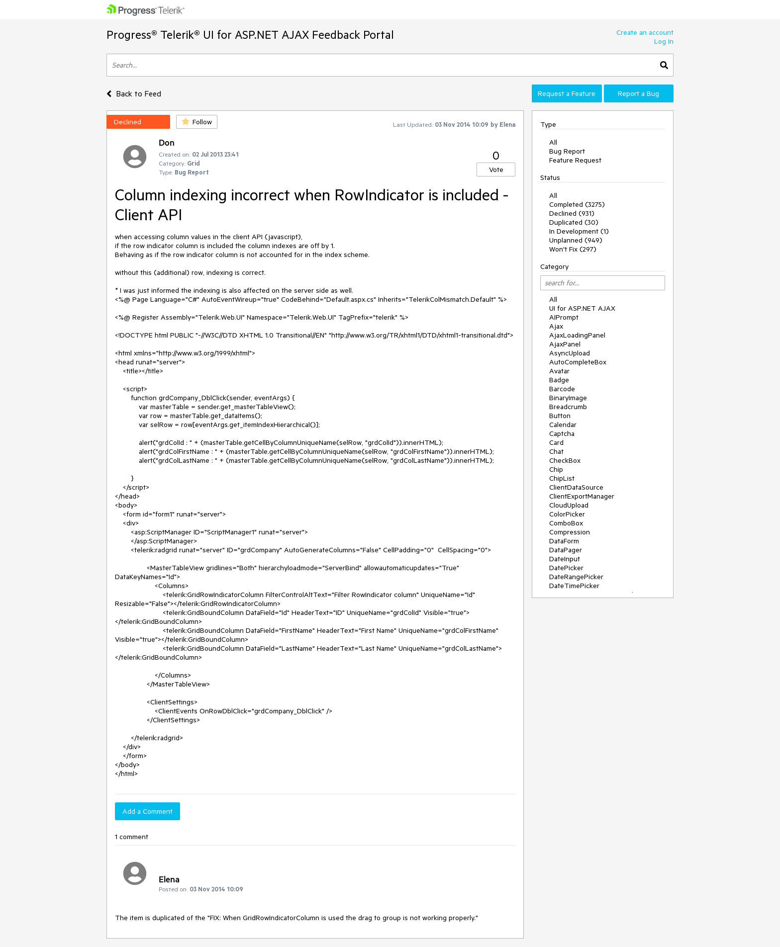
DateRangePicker (576, 576)
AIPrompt (564, 317)
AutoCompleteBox (577, 361)
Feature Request (575, 160)
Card (556, 442)
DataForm (564, 540)
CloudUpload (568, 505)
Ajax (556, 326)
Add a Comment (147, 811)
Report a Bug (638, 93)
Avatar (559, 370)
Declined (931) (571, 213)
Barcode (562, 388)
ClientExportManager (581, 496)
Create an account (645, 32)
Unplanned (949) (575, 240)
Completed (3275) (577, 204)
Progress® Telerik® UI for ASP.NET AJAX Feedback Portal (250, 34)
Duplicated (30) (573, 222)
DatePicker (566, 567)
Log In (664, 41)
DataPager (565, 549)
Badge (559, 379)
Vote (496, 169)
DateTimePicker (574, 585)
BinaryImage (568, 397)
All (553, 142)
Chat (556, 451)
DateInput (564, 558)
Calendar (563, 424)
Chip (556, 469)
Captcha (562, 433)
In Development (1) (579, 231)
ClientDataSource (576, 487)
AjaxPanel (565, 344)
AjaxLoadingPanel (577, 335)
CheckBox (565, 460)
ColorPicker (567, 514)
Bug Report (567, 151)
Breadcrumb (568, 406)
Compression (569, 531)
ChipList (562, 478)
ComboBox (566, 522)
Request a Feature (566, 93)
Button (560, 415)
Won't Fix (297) (572, 249)
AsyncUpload (569, 352)
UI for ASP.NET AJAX (582, 308)
